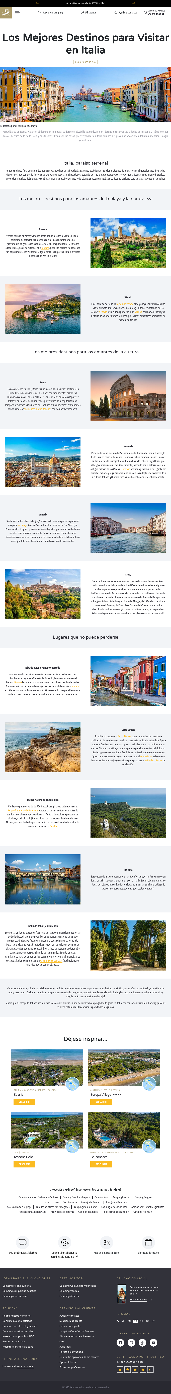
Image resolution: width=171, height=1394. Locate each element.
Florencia (125, 469)
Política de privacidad (71, 1352)
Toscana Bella (23, 1157)
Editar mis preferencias (72, 1367)
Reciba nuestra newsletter (17, 1315)
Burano (18, 682)
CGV (62, 1341)
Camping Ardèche (69, 1296)
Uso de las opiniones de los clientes (79, 1357)
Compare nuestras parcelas (18, 1331)
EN (129, 1321)
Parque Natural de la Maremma (23, 810)
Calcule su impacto (69, 1326)
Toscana (45, 248)
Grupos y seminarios (14, 1341)
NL (123, 1321)
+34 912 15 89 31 (25, 1366)
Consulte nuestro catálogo (17, 1321)
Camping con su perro (15, 1296)
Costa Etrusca (124, 736)
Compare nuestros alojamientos (20, 1326)
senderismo (146, 756)
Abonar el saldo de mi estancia (76, 1336)
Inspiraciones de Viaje (85, 62)
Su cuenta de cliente (70, 1321)
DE (147, 1321)
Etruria (18, 1095)
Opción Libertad (68, 1362)
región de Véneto (125, 304)
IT (153, 1321)
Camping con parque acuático (19, 1291)
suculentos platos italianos (37, 409)
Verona (138, 312)
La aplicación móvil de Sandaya (76, 1331)
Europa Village (100, 1095)
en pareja (22, 525)
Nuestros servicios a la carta (18, 1346)
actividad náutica (153, 760)
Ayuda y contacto (69, 1315)
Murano (75, 686)
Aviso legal (65, 1346)
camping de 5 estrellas (51, 960)
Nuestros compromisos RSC (18, 1336)
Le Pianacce (98, 1157)
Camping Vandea (69, 1291)
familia (53, 826)
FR (141, 1321)
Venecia (103, 312)
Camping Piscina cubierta (17, 1285)
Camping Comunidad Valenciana (77, 1285)
